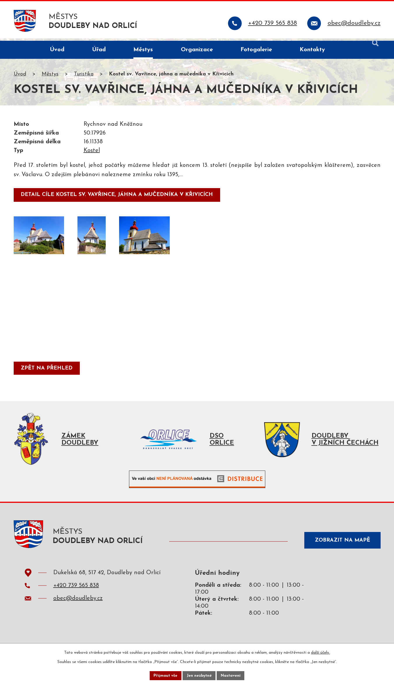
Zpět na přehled (47, 371)
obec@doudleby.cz (78, 603)
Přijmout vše (165, 675)
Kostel (92, 153)
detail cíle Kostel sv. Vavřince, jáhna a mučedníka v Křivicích (118, 197)
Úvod (20, 76)
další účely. (320, 652)
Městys (50, 76)
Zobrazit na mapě (340, 544)
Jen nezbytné (199, 675)
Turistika (83, 76)
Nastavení (232, 675)
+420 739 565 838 (76, 590)
